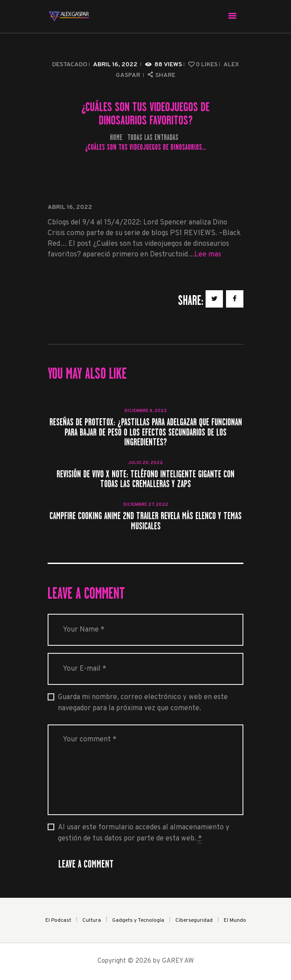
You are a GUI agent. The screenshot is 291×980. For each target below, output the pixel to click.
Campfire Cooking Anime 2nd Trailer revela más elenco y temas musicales (145, 521)
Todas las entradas (152, 137)
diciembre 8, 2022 (146, 411)
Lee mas (207, 254)
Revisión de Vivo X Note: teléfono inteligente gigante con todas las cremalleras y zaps (145, 479)
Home (116, 137)
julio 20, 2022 (145, 463)
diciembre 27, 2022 (145, 505)
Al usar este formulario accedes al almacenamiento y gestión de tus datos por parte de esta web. (144, 833)
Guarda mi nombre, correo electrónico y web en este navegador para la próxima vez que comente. (143, 702)
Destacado (69, 64)
